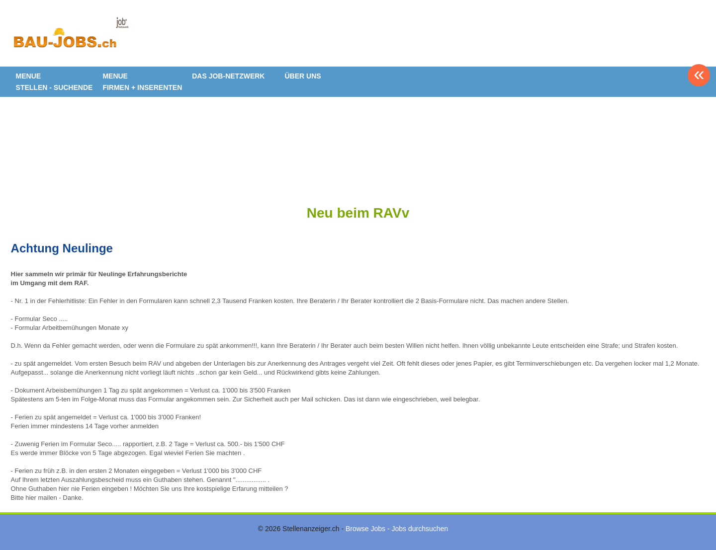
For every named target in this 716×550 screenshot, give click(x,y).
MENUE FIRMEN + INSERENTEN (142, 81)
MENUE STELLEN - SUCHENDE (54, 81)
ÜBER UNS (302, 76)
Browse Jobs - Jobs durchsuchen (397, 529)
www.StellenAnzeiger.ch (70, 36)
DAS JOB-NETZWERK (228, 76)
